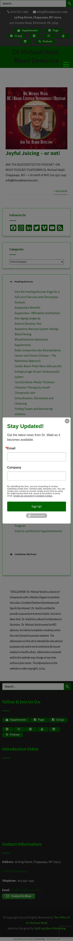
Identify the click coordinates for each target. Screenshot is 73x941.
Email (11, 448)
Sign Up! (36, 506)
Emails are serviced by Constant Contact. (33, 496)
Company (14, 467)
